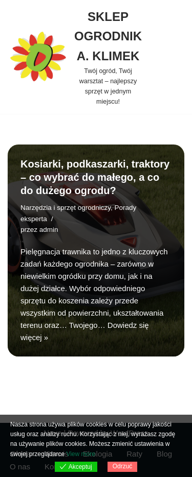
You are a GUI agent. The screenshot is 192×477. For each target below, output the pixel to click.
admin (48, 229)
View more (80, 454)
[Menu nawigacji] (169, 57)
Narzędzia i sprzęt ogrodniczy (65, 207)
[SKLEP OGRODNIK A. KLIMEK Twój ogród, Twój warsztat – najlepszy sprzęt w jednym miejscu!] (75, 57)
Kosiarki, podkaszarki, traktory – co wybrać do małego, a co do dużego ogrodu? (94, 177)
